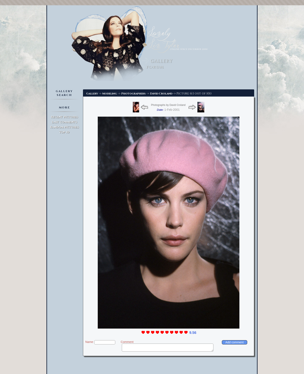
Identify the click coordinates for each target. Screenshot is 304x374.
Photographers (133, 94)
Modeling (109, 94)
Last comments (64, 122)
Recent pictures (64, 117)
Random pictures (64, 127)
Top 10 (64, 132)
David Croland (161, 94)
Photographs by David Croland (168, 105)
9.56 (192, 333)
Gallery (92, 94)
